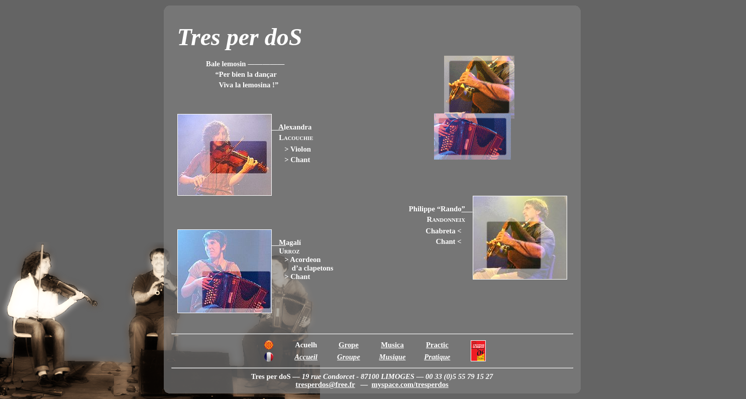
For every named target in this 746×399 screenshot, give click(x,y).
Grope (349, 345)
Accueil (305, 357)
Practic (437, 345)
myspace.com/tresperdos (410, 384)
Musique (392, 357)
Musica (392, 345)
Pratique (437, 357)
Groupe (348, 357)
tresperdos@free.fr (325, 384)
